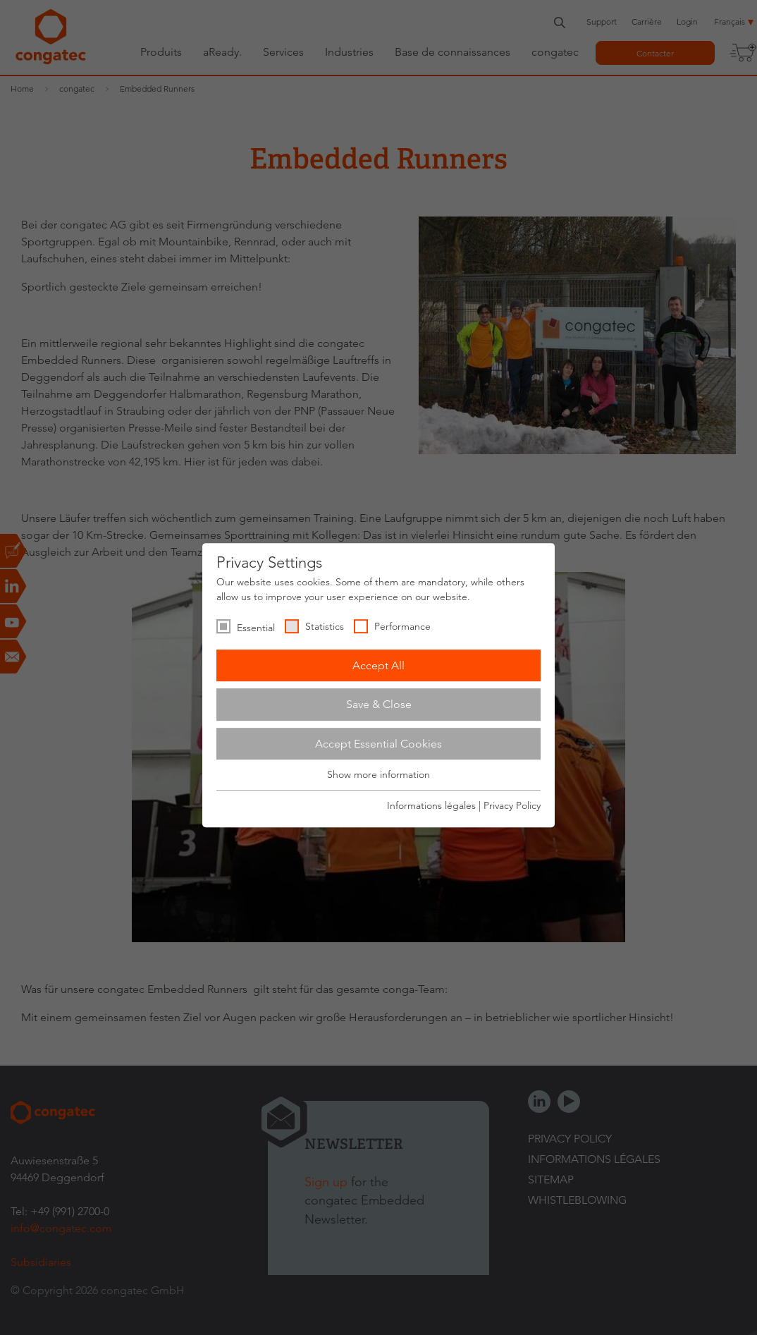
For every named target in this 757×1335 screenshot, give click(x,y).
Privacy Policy (512, 805)
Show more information (378, 775)
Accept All (378, 665)
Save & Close (379, 704)
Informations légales (431, 805)
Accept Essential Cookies (378, 743)
